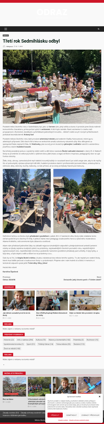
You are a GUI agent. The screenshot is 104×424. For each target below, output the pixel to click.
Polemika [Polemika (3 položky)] (78, 340)
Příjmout (55, 415)
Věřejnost (8, 46)
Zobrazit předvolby (90, 415)
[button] (100, 396)
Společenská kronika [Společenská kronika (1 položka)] (14, 344)
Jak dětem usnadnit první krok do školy (19, 300)
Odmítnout (71, 415)
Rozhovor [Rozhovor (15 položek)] (92, 340)
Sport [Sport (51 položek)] (31, 344)
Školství (5, 35)
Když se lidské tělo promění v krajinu (85, 300)
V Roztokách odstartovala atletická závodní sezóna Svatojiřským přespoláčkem (39, 387)
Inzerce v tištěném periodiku (14, 415)
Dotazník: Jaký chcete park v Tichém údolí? (76, 278)
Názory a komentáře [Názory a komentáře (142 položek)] (59, 340)
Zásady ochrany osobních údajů (79, 420)
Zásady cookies (63, 420)
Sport (32, 394)
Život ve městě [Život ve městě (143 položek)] (12, 348)
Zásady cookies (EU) (11, 412)
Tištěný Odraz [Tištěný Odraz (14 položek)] (45, 344)
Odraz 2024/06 (27, 278)
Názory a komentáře (11, 394)
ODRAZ (52, 12)
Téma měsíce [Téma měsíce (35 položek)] (63, 344)
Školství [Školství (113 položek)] (79, 344)
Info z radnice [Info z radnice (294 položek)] (25, 340)
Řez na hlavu (14, 387)
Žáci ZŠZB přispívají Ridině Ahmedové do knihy (52, 300)
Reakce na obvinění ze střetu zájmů (89, 387)
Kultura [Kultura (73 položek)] (41, 340)
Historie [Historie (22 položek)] (9, 340)
